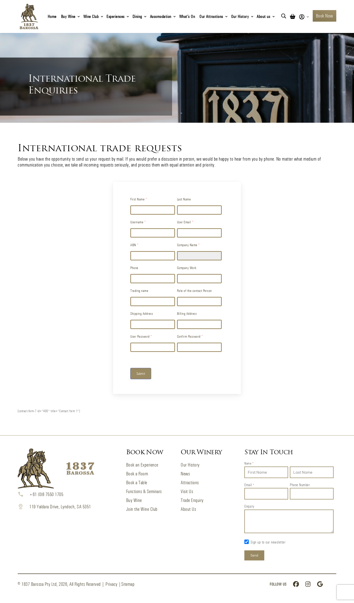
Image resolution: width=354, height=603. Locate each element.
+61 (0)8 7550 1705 (46, 494)
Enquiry (249, 506)
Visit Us (187, 491)
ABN (134, 245)
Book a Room (137, 474)
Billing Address (187, 313)
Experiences (115, 16)
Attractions (190, 482)
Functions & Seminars (144, 491)
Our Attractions (211, 16)
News (185, 474)
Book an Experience (142, 465)
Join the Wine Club (142, 509)
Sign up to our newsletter (268, 542)
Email (249, 485)
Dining (137, 16)
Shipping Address (141, 313)
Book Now (324, 16)
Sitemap (128, 584)
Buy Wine (68, 16)
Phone (134, 268)
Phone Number (300, 484)
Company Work (187, 268)
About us (263, 16)
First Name (138, 199)
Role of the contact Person (194, 290)
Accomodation (160, 16)
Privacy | (113, 584)
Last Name (184, 199)
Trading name (139, 290)
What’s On (187, 16)
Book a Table (136, 482)
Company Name (188, 245)
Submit (140, 373)
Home (52, 16)
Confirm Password (190, 336)
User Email (185, 222)
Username (138, 222)
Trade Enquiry (192, 500)
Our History (240, 16)
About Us (188, 509)
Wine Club (91, 16)
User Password (141, 336)
